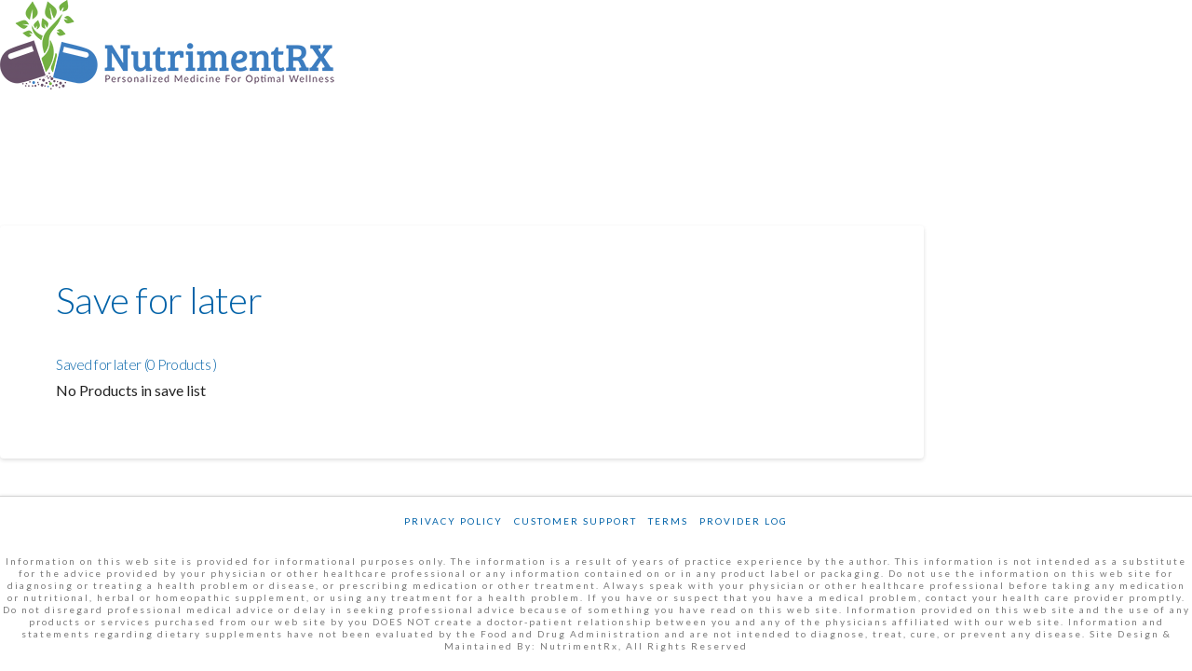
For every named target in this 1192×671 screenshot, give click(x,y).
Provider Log (743, 521)
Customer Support (575, 521)
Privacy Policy (453, 521)
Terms (668, 521)
